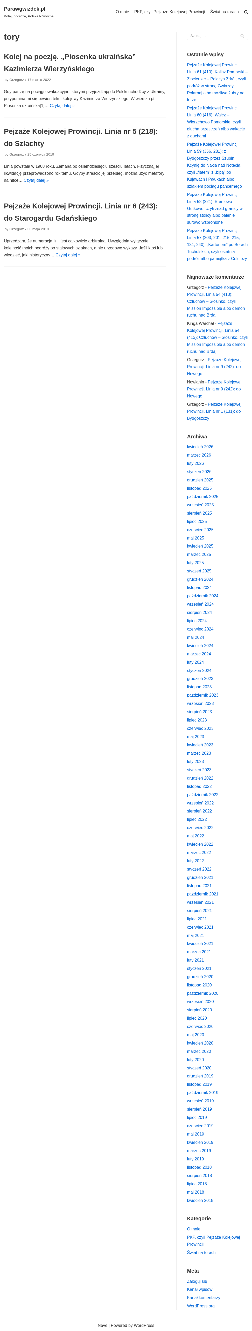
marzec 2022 (199, 852)
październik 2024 (202, 596)
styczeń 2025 (199, 571)
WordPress (144, 1325)
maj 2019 (195, 1134)
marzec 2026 (199, 455)
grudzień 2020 (200, 977)
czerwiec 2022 (200, 827)
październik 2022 (202, 795)
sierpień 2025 (199, 513)
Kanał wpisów (199, 1289)
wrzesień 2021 (200, 902)
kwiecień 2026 (200, 447)
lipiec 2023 (197, 720)
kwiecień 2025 (200, 546)
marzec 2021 (199, 952)
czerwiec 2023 (200, 728)
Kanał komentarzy (203, 1297)
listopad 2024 (199, 587)
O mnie (122, 12)
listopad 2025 (199, 488)
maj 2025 (195, 538)
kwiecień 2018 (200, 1200)
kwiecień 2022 (200, 844)
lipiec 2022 (197, 819)
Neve (102, 1325)
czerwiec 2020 (200, 1026)
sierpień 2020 (199, 1010)
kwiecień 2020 (200, 1043)
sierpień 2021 (199, 910)
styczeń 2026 (199, 472)
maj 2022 (195, 836)
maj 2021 (195, 935)
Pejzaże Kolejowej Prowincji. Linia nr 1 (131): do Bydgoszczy (214, 411)
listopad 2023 (199, 687)
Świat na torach (224, 12)
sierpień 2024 (199, 612)
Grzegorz (16, 80)
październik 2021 (202, 894)
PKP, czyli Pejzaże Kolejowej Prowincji (169, 12)
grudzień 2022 (200, 778)
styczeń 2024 (199, 670)
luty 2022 (195, 861)
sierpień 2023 (199, 712)
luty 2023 (195, 761)
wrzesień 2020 (200, 1001)
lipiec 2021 (197, 919)
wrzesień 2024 (200, 604)
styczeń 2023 (199, 770)
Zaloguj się (197, 1281)
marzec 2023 (199, 753)
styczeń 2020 (199, 1068)
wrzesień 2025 (200, 505)
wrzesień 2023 (200, 703)
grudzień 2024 (200, 579)
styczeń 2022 (199, 869)
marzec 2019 (199, 1150)
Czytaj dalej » (62, 105)
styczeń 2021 (199, 968)
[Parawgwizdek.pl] (29, 12)
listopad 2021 (199, 886)
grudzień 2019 (200, 1076)
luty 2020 (195, 1059)
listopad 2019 (199, 1084)
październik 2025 (202, 496)
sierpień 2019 (199, 1109)
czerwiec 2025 (200, 530)
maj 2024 (195, 637)
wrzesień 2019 (200, 1101)
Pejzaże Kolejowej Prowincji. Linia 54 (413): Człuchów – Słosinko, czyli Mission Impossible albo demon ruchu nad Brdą (216, 301)
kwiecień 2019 (200, 1142)
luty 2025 (195, 563)
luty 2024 (195, 662)
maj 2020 (195, 1035)
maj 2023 (195, 736)
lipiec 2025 (197, 521)
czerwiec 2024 (200, 629)
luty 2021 (195, 960)
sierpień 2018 (199, 1175)
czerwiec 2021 (200, 927)
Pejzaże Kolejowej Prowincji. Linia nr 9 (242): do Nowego (214, 367)
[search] (246, 12)
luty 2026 (195, 463)
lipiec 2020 (197, 1018)
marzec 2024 (199, 654)
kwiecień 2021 (200, 943)
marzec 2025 (199, 554)
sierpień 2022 (199, 811)
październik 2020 (202, 993)
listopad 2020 (199, 985)
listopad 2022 (199, 786)
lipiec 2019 (197, 1117)
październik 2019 (202, 1092)
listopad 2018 (199, 1167)
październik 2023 (202, 695)
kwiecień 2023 (200, 745)
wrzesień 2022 (200, 803)
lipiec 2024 (197, 621)
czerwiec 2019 (200, 1126)
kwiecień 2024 (200, 645)
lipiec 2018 (197, 1184)
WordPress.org (200, 1306)
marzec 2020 (199, 1051)
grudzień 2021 (200, 877)
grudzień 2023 (200, 678)
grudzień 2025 (200, 480)
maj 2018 (195, 1192)
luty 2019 (195, 1159)
